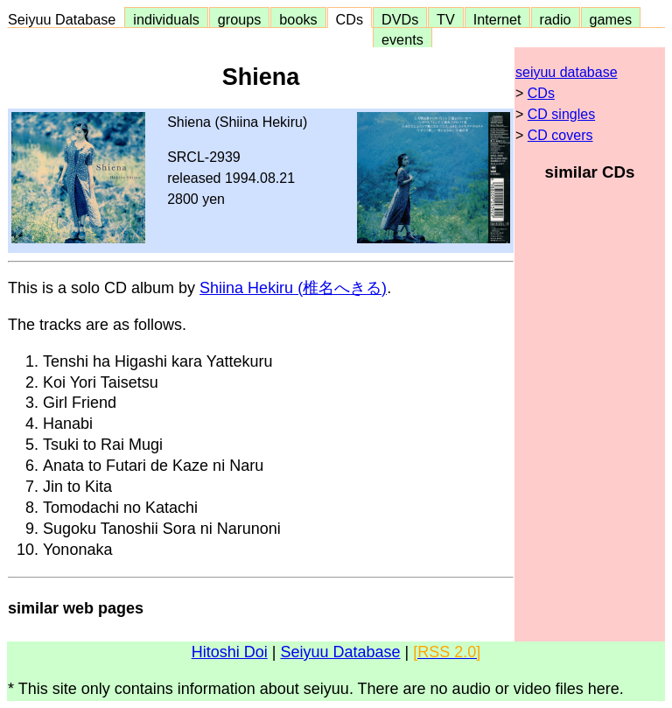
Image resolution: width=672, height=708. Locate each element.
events (402, 39)
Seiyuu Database (65, 19)
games (611, 19)
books (298, 19)
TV (445, 19)
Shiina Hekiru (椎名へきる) (293, 288)
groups (240, 19)
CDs (349, 19)
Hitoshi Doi (230, 652)
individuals (166, 19)
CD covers (560, 135)
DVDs (400, 19)
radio (555, 19)
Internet (497, 19)
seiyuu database (566, 72)
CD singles (561, 114)
